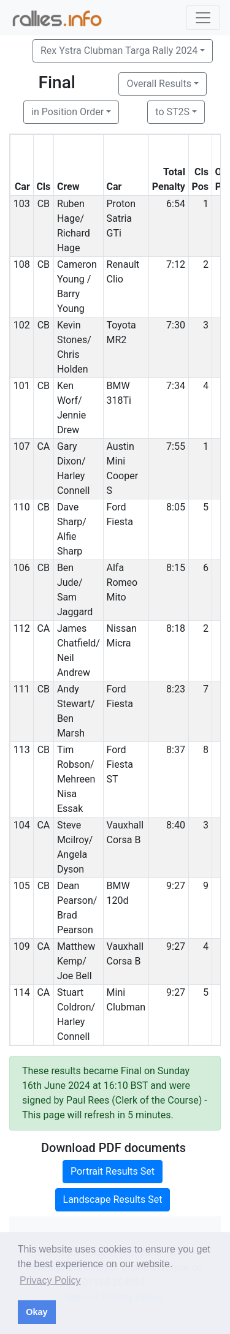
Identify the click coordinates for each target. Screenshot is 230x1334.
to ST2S (172, 112)
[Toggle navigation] (203, 18)
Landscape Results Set (113, 1199)
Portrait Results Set (113, 1171)
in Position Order (67, 112)
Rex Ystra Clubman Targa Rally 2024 (118, 50)
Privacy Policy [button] (50, 1280)
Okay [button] (36, 1312)
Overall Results (158, 83)
